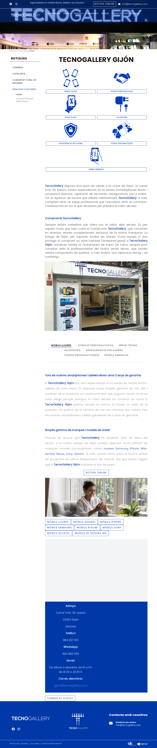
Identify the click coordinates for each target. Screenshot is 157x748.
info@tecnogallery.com (135, 4)
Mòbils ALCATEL (58, 533)
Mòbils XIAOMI (87, 527)
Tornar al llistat (60, 698)
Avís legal (35, 743)
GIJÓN (19, 95)
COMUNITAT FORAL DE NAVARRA (24, 81)
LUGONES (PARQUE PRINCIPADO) (25, 100)
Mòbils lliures (58, 522)
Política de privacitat (52, 743)
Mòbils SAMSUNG (59, 527)
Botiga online (105, 4)
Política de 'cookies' (18, 743)
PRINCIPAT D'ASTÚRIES (18, 51)
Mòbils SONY (112, 527)
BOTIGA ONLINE (96, 472)
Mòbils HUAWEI (84, 522)
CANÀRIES (17, 68)
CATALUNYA (18, 74)
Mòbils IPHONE (110, 522)
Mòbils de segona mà (91, 533)
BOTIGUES (19, 58)
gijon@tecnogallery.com (70, 685)
